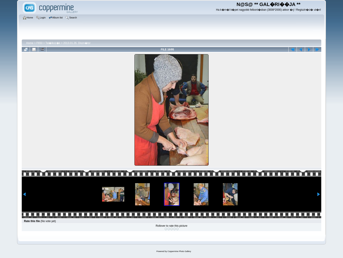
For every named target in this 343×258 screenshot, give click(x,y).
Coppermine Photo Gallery (179, 251)
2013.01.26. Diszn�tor (77, 43)
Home (29, 43)
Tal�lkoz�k (52, 43)
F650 (39, 43)
